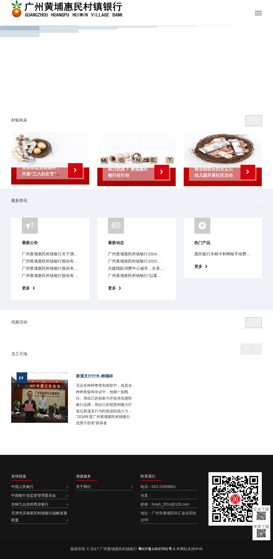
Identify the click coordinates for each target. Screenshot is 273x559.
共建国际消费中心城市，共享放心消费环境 (146, 268)
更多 (26, 288)
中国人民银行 (22, 486)
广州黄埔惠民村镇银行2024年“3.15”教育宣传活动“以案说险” (161, 254)
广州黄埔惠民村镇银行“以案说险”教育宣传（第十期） (155, 275)
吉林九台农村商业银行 (30, 504)
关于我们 (83, 486)
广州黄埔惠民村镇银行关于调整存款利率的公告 (64, 254)
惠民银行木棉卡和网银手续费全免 (224, 254)
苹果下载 (261, 531)
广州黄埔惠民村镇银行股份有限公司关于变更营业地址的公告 (76, 268)
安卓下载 (261, 513)
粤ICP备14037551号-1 (156, 549)
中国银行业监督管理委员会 (33, 495)
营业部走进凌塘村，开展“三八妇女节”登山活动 (41, 173)
